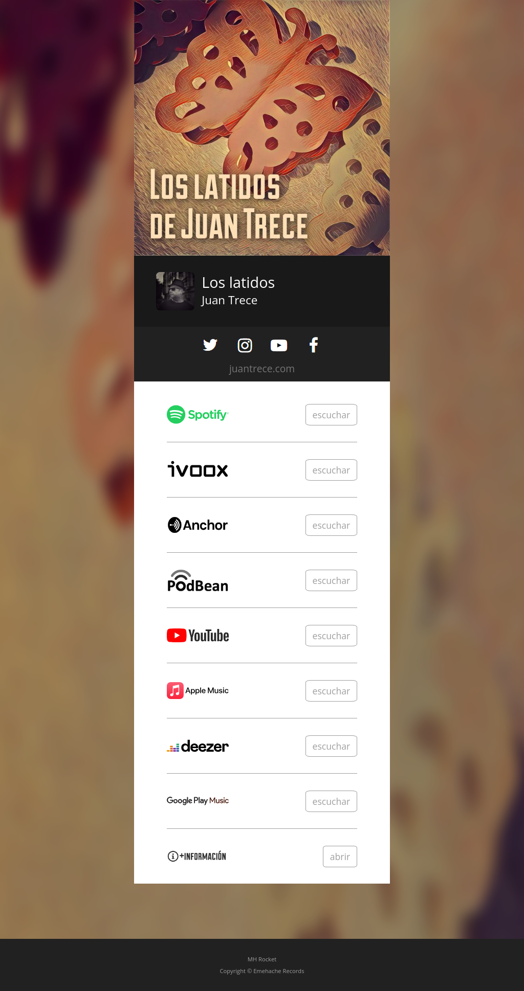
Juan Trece (229, 300)
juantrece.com (262, 368)
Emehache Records (278, 971)
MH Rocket (262, 959)
